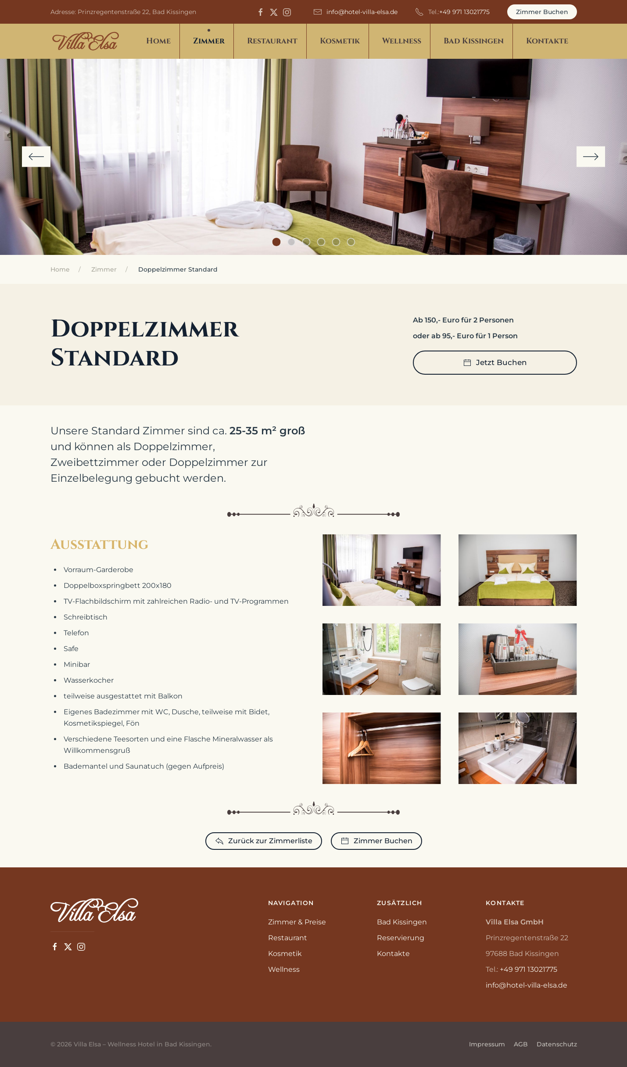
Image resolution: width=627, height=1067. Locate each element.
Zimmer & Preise (297, 922)
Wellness (284, 969)
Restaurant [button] (272, 41)
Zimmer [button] (209, 41)
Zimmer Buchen (542, 12)
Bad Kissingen (402, 922)
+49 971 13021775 (464, 12)
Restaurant (287, 938)
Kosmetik (285, 953)
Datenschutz (557, 1044)
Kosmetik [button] (340, 41)
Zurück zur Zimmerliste (263, 841)
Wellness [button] (401, 41)
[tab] (276, 242)
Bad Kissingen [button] (474, 41)
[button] (36, 157)
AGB (521, 1044)
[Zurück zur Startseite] (85, 41)
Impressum (487, 1044)
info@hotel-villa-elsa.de (362, 12)
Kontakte (547, 41)
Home (158, 41)
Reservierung (400, 938)
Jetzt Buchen (495, 363)
